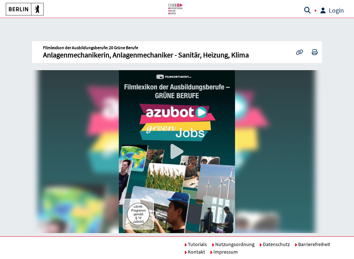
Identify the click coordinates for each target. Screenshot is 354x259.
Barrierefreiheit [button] (312, 244)
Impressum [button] (224, 252)
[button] (23, 9)
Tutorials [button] (195, 244)
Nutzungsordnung (233, 244)
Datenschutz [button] (274, 244)
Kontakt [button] (194, 252)
